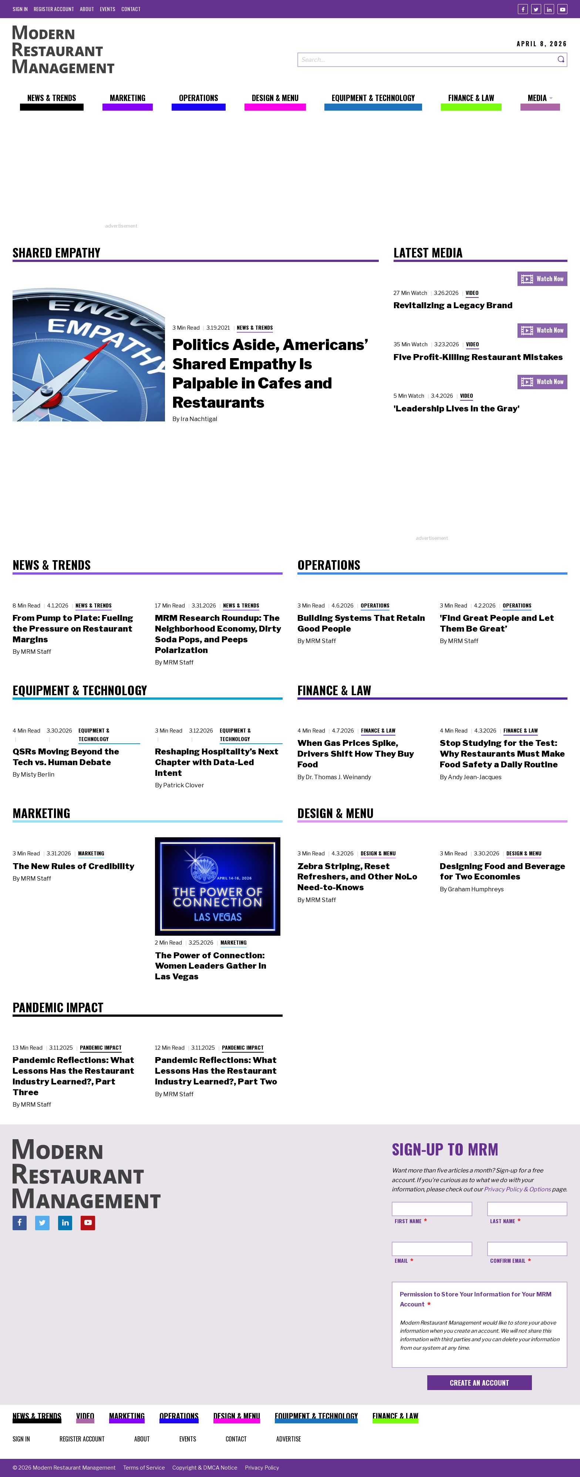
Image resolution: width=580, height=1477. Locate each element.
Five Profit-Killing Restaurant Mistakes (478, 357)
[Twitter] (536, 9)
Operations (375, 605)
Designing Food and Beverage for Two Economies (502, 871)
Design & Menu (378, 853)
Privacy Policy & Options (517, 1189)
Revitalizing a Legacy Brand (453, 305)
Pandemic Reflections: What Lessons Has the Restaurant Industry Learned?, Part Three (73, 1076)
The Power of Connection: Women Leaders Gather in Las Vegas (210, 966)
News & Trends (255, 327)
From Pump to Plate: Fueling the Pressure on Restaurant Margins (73, 629)
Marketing (91, 853)
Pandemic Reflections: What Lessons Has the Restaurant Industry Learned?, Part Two (216, 1071)
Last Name (502, 1221)
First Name (408, 1221)
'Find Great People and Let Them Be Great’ (497, 623)
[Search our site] (426, 60)
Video (472, 292)
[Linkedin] (549, 9)
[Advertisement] (290, 170)
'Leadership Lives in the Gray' (457, 408)
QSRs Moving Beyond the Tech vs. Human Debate (66, 756)
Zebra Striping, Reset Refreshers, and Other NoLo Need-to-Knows (357, 877)
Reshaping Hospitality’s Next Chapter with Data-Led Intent (217, 762)
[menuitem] (20, 9)
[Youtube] (562, 9)
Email (401, 1260)
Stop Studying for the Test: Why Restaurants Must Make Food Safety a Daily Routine (502, 754)
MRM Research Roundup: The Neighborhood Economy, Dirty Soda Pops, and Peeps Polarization (218, 634)
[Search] (561, 60)
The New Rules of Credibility (73, 866)
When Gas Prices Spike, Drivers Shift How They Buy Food (355, 754)
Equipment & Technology (93, 734)
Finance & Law (378, 730)
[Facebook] (523, 9)
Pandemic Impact (101, 1047)
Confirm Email (508, 1260)
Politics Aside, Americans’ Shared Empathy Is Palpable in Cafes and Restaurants (270, 373)
